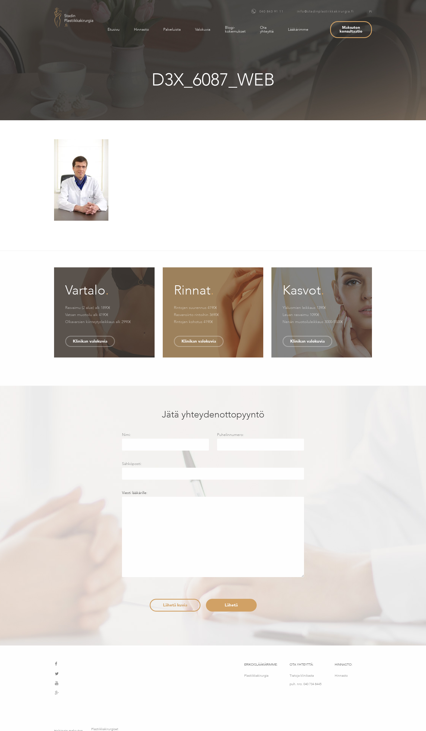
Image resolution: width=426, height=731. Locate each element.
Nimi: (165, 441)
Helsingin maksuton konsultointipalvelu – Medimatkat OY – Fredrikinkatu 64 (69, 707)
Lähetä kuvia (175, 605)
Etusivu (114, 29)
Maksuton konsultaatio (351, 29)
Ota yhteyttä (267, 29)
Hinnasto (141, 29)
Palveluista (172, 29)
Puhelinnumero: (260, 441)
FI (370, 12)
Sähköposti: (213, 470)
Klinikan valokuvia (90, 341)
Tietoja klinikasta (302, 675)
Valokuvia (202, 29)
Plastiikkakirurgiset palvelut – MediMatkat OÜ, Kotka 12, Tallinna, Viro (104, 707)
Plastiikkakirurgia (256, 675)
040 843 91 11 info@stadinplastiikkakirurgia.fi (302, 11)
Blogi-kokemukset (235, 29)
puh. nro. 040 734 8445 (305, 684)
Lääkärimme (298, 29)
